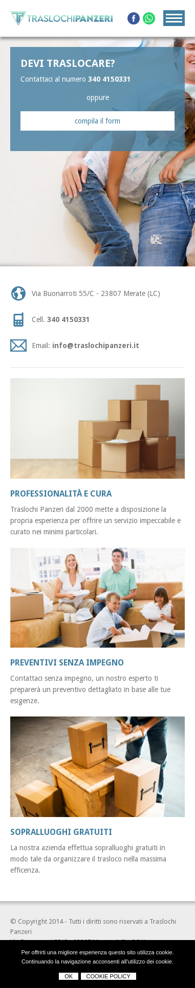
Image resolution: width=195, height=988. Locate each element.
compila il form (97, 121)
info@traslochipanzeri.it (95, 345)
